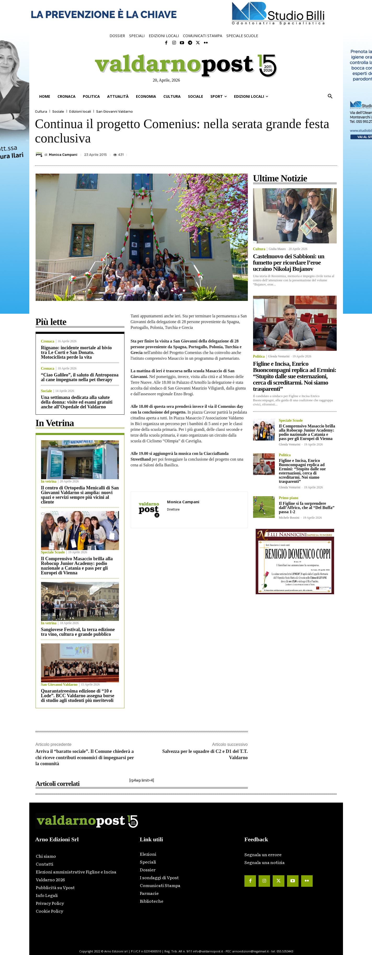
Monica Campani (63, 154)
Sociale (58, 111)
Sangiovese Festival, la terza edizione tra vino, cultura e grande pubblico (78, 632)
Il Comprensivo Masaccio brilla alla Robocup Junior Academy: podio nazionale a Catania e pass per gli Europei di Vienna (77, 565)
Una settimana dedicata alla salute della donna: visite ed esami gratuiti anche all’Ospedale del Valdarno (77, 402)
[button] (330, 96)
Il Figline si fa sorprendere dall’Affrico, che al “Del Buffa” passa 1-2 (307, 507)
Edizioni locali (80, 111)
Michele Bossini (289, 517)
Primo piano (288, 498)
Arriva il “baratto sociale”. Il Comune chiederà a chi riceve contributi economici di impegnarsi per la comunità (85, 757)
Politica (259, 356)
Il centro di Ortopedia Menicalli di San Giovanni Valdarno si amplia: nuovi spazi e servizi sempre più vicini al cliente (80, 495)
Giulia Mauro (277, 249)
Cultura (41, 111)
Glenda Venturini (279, 356)
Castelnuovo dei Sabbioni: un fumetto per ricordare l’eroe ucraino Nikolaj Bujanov (288, 262)
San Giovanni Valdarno (114, 111)
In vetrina (49, 481)
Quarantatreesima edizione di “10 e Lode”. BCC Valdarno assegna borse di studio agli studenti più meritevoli (78, 695)
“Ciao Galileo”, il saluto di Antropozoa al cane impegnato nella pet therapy (80, 377)
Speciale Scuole (53, 552)
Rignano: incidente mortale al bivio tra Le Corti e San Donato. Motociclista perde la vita (76, 352)
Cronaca (47, 341)
